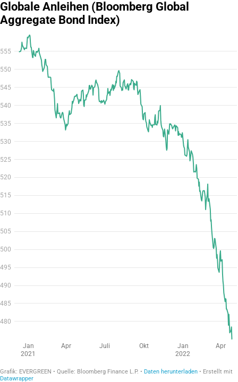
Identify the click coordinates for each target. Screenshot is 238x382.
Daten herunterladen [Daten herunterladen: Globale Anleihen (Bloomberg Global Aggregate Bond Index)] (171, 371)
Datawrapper (16, 378)
